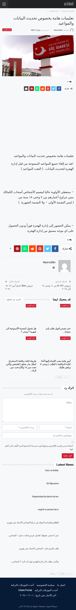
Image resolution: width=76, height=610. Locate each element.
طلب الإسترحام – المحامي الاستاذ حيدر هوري (39, 547)
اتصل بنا (61, 583)
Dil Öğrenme (52, 482)
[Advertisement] (38, 122)
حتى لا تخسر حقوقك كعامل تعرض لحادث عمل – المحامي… (33, 534)
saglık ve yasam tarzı (48, 508)
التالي (58, 376)
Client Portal (25, 589)
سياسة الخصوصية (46, 583)
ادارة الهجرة (7, 30)
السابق (66, 376)
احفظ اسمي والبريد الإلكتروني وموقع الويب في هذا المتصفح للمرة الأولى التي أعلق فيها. (39, 446)
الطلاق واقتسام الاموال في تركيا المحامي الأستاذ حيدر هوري (33, 521)
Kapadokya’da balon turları (45, 495)
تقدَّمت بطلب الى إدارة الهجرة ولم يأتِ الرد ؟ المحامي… (34, 560)
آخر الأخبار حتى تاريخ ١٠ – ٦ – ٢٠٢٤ (38, 594)
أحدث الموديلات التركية (22, 583)
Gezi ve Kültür (52, 469)
